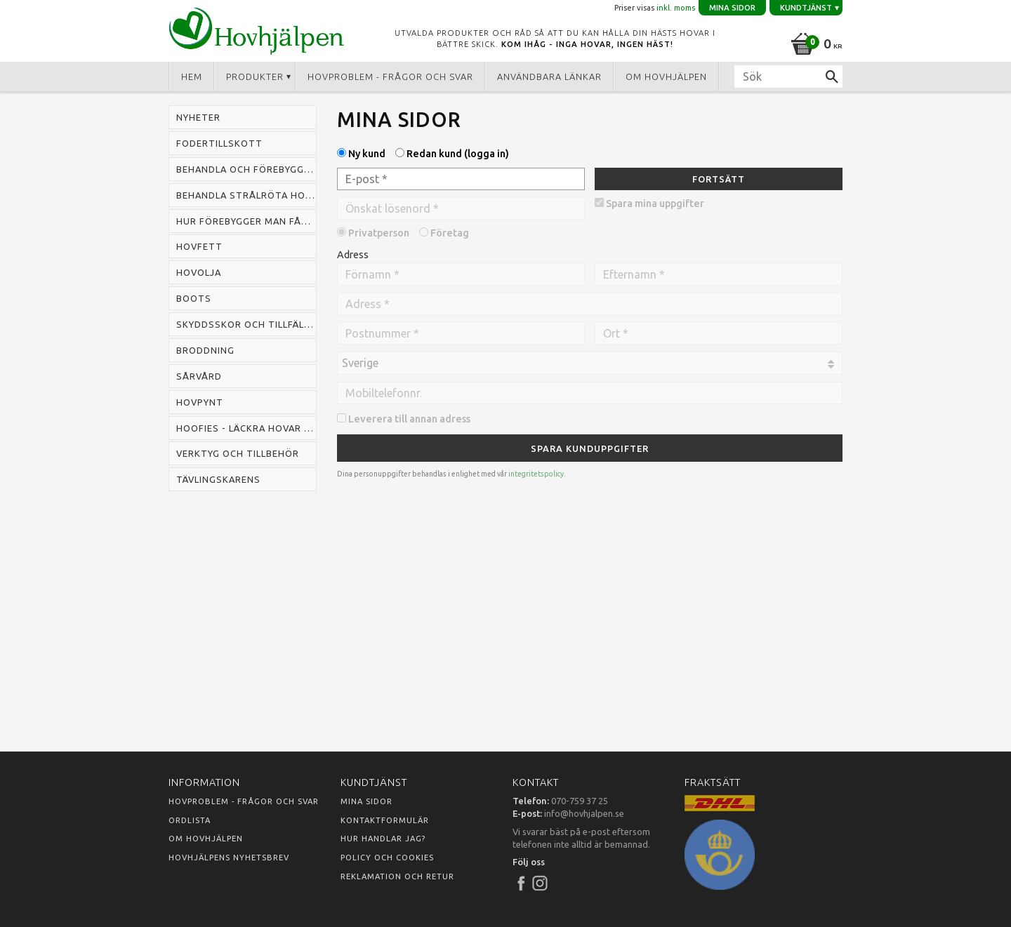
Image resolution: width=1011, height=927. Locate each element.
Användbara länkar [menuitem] (549, 76)
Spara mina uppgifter (655, 203)
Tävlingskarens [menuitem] (218, 479)
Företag (449, 233)
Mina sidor (366, 801)
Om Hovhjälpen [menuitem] (666, 76)
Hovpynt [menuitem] (199, 402)
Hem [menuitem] (191, 76)
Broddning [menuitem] (205, 350)
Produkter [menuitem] (255, 76)
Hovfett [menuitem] (199, 246)
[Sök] (831, 76)
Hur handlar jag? (383, 838)
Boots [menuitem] (193, 298)
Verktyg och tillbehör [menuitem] (237, 453)
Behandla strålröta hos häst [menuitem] (246, 195)
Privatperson (378, 233)
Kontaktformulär (385, 820)
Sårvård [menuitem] (199, 376)
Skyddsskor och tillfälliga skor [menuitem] (246, 324)
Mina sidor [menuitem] (732, 8)
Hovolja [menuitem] (198, 272)
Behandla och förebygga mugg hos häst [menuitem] (246, 169)
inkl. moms (675, 8)
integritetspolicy (536, 474)
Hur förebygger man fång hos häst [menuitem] (246, 221)
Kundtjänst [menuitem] (806, 8)
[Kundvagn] (814, 41)
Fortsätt (718, 179)
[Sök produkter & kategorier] (788, 76)
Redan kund (458, 153)
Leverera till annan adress (409, 419)
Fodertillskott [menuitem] (219, 143)
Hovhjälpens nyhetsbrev (228, 857)
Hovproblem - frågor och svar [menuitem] (390, 76)
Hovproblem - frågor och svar (243, 801)
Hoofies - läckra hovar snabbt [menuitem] (246, 428)
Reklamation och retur (397, 876)
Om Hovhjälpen (205, 838)
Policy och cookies (387, 857)
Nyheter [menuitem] (198, 117)
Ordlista (189, 820)
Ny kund (366, 153)
